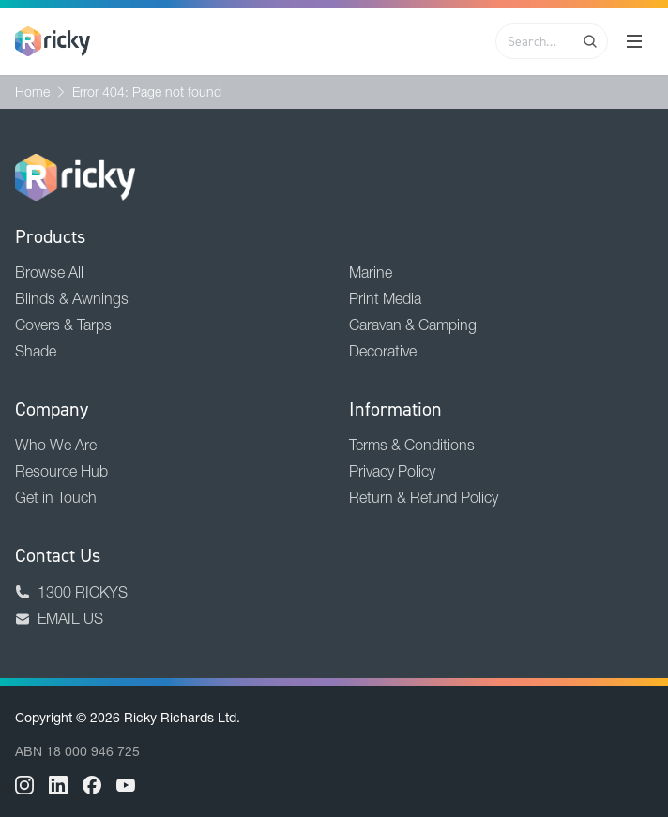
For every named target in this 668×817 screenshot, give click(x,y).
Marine (370, 272)
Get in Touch (56, 497)
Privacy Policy (392, 470)
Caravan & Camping (413, 324)
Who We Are (56, 444)
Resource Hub (61, 470)
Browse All (49, 272)
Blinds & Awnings (72, 298)
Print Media (385, 298)
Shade (35, 350)
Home (32, 91)
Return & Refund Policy (423, 497)
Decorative (383, 350)
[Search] (590, 41)
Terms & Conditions (412, 444)
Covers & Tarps (63, 324)
